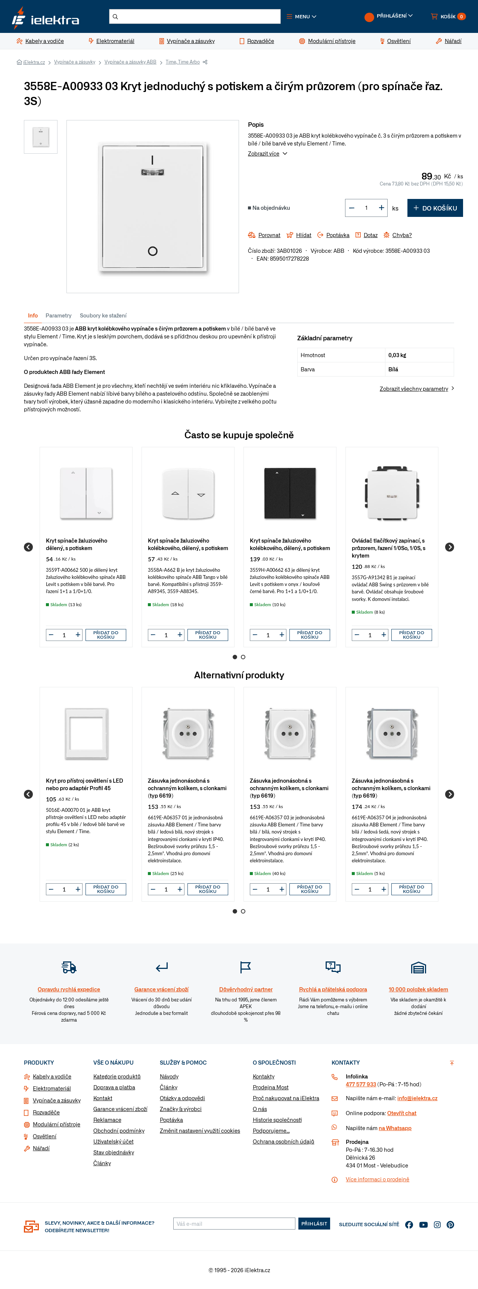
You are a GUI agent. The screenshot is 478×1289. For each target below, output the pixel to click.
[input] (64, 635)
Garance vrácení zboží (120, 1109)
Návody (169, 1076)
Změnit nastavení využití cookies (200, 1130)
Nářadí (41, 1148)
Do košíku (435, 207)
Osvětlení (44, 1136)
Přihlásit (314, 1223)
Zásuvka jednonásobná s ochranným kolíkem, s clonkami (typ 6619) (187, 787)
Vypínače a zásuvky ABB (130, 61)
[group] (86, 547)
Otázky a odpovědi (182, 1098)
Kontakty (263, 1076)
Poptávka (171, 1120)
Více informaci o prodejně (377, 1179)
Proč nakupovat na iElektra (286, 1098)
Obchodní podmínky (119, 1130)
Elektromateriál (52, 1088)
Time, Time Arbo (183, 61)
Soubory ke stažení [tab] (103, 315)
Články (102, 1163)
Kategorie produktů (117, 1076)
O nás (260, 1109)
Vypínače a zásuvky (74, 61)
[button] (302, 16)
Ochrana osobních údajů (283, 1141)
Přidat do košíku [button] (106, 635)
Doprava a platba (114, 1087)
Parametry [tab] (59, 315)
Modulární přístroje (56, 1124)
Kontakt (102, 1098)
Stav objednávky (113, 1152)
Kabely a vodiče (52, 1076)
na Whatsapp (395, 1128)
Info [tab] (33, 315)
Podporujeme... (271, 1130)
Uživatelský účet (113, 1141)
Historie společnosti (277, 1120)
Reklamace (107, 1120)
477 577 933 (361, 1084)
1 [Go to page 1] (235, 657)
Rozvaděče (46, 1112)
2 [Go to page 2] (243, 657)
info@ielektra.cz (417, 1098)
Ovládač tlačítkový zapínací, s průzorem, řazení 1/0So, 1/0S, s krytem (388, 547)
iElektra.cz (34, 62)
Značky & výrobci (181, 1109)
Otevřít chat (401, 1113)
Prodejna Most (271, 1087)
